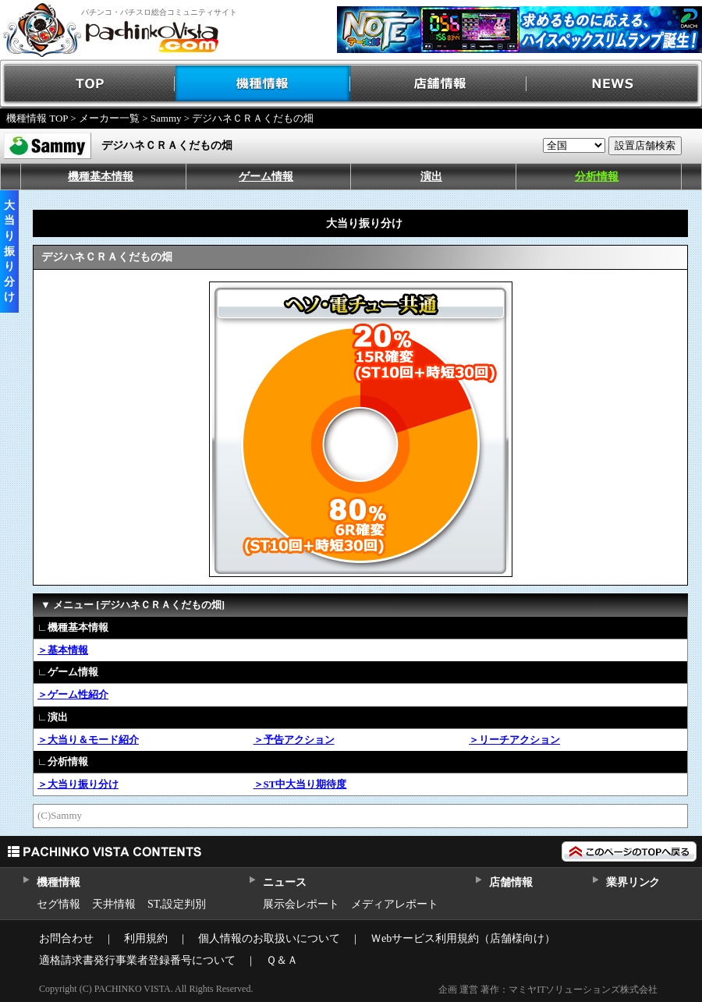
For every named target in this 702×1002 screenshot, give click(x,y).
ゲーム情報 (266, 176)
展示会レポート (301, 904)
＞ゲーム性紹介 (72, 694)
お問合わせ (66, 938)
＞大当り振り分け (78, 784)
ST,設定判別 (176, 904)
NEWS (614, 83)
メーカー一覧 (109, 118)
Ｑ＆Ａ (282, 960)
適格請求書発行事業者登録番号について (137, 960)
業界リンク (633, 882)
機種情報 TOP (37, 118)
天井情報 (114, 904)
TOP (88, 83)
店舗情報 (438, 83)
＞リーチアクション (514, 739)
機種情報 (263, 83)
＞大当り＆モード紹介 (88, 739)
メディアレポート (394, 904)
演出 (431, 176)
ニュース (284, 882)
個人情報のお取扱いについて (269, 938)
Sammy (166, 118)
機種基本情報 (100, 176)
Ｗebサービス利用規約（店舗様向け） (462, 938)
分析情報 (597, 176)
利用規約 (146, 938)
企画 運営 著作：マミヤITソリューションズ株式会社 (548, 989)
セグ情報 (58, 904)
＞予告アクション (294, 739)
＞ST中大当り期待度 (300, 784)
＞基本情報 (62, 650)
